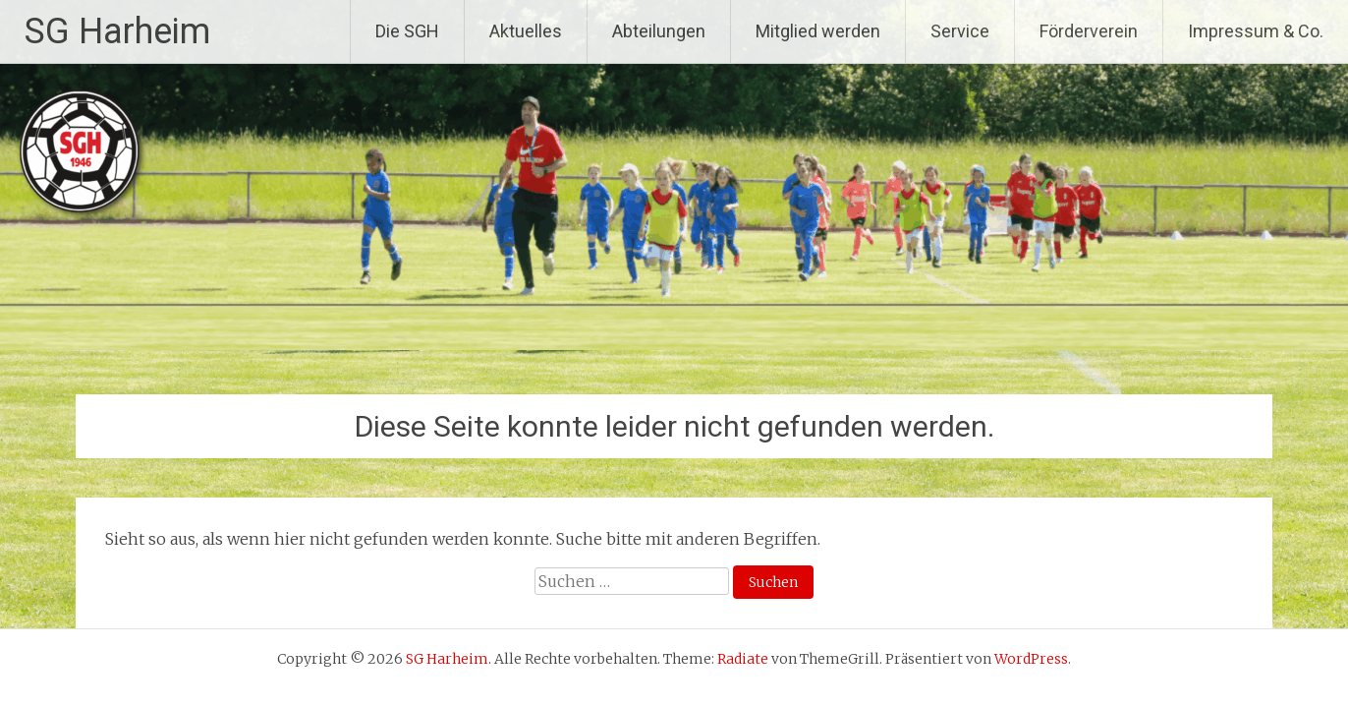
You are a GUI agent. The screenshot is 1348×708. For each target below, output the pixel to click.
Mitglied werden (818, 31)
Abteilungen (658, 31)
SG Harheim (117, 31)
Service (959, 31)
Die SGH (407, 31)
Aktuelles (525, 31)
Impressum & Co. (1255, 31)
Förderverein (1088, 31)
